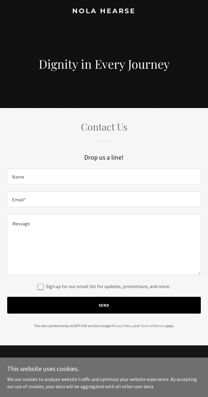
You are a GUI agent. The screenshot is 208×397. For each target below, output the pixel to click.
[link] (104, 11)
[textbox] (104, 176)
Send (104, 305)
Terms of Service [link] (152, 325)
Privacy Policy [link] (121, 325)
